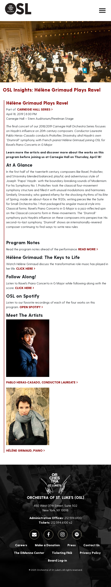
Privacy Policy (90, 552)
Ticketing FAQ (62, 552)
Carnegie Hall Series (33, 109)
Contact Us (91, 545)
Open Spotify (30, 307)
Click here (24, 268)
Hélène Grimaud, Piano (24, 450)
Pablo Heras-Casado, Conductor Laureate (41, 382)
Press (71, 545)
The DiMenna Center (29, 552)
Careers (21, 545)
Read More (87, 249)
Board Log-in (57, 560)
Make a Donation (47, 545)
